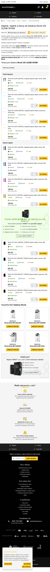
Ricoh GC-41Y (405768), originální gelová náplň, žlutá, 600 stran (27, 200)
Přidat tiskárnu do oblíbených (16, 37)
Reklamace (25, 481)
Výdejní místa (25, 474)
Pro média (25, 516)
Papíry (37, 17)
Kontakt (25, 518)
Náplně (12, 17)
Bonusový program (25, 479)
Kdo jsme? (25, 507)
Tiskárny (12, 21)
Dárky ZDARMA (25, 491)
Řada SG (24, 25)
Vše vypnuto (26, 566)
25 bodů (30, 251)
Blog (25, 500)
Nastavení (27, 564)
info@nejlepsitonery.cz (36, 526)
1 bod (30, 87)
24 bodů (31, 267)
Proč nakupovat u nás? (25, 489)
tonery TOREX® (21, 50)
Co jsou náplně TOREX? (25, 240)
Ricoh (18, 25)
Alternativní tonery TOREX (25, 493)
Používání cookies (25, 510)
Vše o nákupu (44, 2)
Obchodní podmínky (25, 514)
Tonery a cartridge (11, 25)
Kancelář (37, 21)
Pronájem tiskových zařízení (25, 497)
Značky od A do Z (25, 477)
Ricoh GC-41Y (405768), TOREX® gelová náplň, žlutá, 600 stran (27, 295)
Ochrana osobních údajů (25, 512)
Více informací (25, 560)
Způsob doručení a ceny (25, 472)
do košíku (43, 94)
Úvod (4, 25)
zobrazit (12, 331)
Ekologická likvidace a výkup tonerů (25, 495)
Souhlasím (8, 564)
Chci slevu (31, 463)
